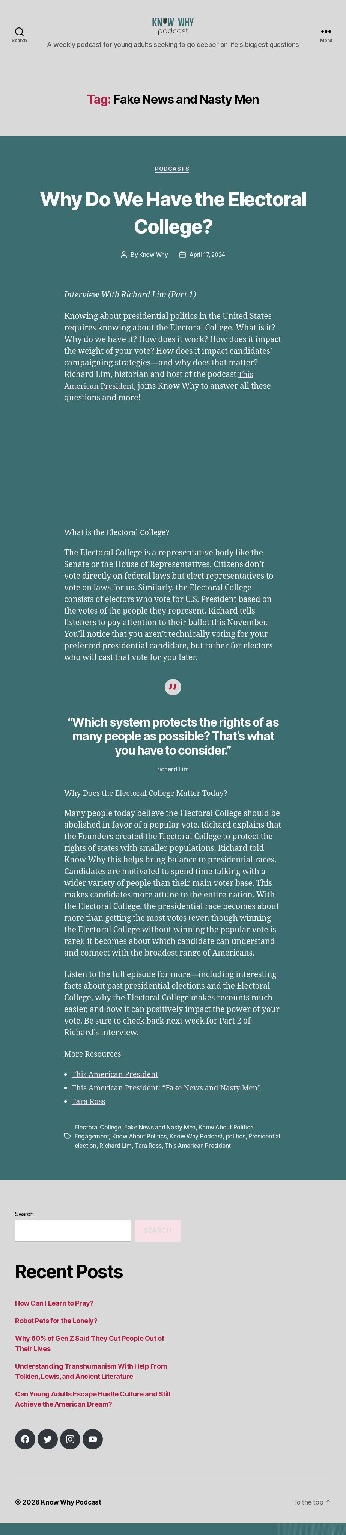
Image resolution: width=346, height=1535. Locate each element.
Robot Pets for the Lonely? (56, 1332)
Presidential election (103, 1157)
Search (24, 1225)
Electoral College (98, 1139)
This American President (118, 1086)
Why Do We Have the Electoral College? (173, 223)
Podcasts (173, 181)
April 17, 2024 (207, 267)
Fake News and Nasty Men (162, 1139)
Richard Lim (150, 1157)
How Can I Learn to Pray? (54, 1315)
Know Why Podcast (198, 1148)
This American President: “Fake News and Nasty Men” (172, 1100)
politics (238, 1148)
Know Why (152, 267)
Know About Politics (140, 1148)
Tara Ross (89, 1113)
